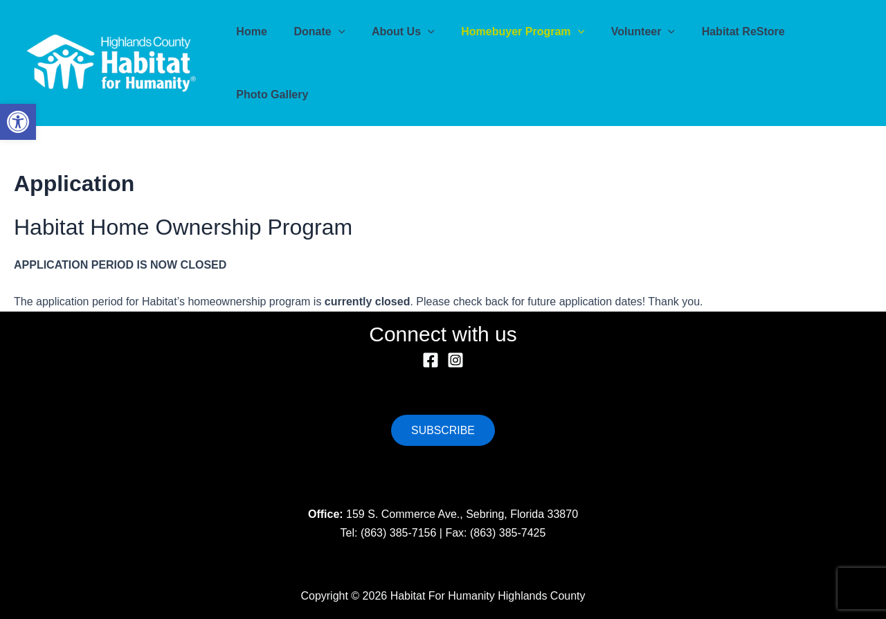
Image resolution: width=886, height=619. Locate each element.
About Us (391, 31)
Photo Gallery (270, 94)
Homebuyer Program (506, 31)
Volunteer (622, 31)
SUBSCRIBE (443, 430)
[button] (18, 122)
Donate (312, 31)
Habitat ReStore (717, 31)
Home (249, 31)
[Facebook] (430, 360)
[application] (331, 31)
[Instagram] (455, 360)
